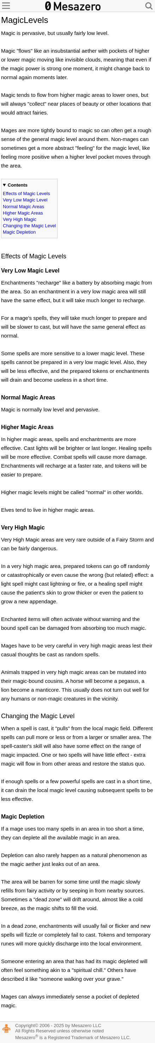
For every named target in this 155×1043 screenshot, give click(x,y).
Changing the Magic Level (29, 225)
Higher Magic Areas (23, 213)
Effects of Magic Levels (26, 193)
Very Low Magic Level (25, 200)
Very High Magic (19, 219)
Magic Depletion (19, 232)
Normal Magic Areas (23, 206)
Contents (18, 185)
